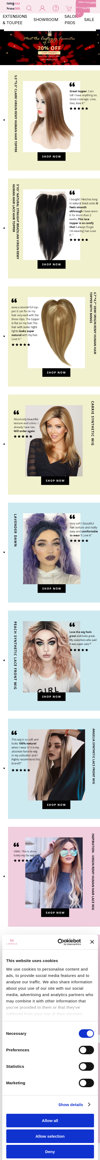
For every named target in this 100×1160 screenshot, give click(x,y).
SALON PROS (71, 19)
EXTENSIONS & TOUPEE (15, 19)
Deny (50, 1151)
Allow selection (50, 1136)
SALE (89, 19)
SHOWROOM (46, 19)
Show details (70, 1104)
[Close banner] (92, 942)
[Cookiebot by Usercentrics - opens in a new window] (60, 942)
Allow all (50, 1120)
